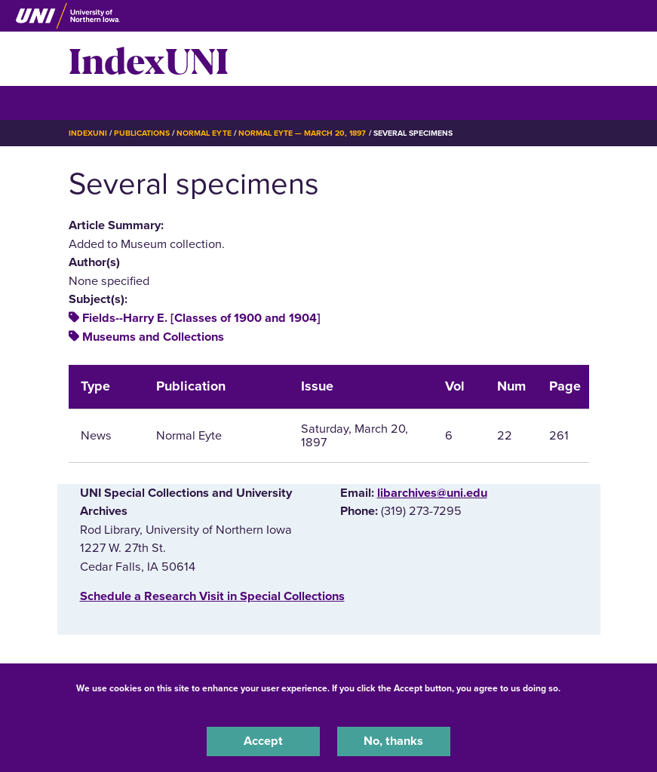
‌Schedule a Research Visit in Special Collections (212, 596)
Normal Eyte (204, 133)
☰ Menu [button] (95, 102)
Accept (263, 741)
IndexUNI (149, 58)
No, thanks (393, 741)
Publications (142, 133)
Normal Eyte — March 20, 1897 (302, 133)
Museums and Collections (153, 337)
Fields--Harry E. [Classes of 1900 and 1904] (201, 318)
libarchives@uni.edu (432, 493)
